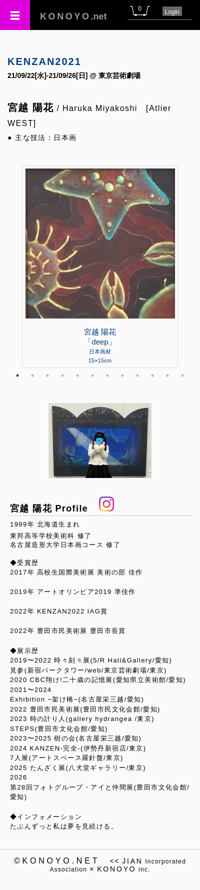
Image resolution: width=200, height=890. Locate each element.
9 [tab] (137, 375)
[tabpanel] (100, 267)
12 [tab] (183, 375)
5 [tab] (77, 375)
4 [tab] (63, 375)
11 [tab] (167, 375)
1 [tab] (17, 375)
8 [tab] (123, 375)
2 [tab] (33, 375)
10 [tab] (153, 375)
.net (73, 17)
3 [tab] (47, 375)
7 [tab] (107, 375)
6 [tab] (93, 375)
